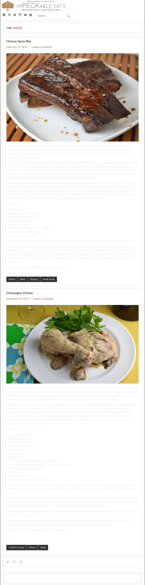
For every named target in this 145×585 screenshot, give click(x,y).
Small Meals (49, 279)
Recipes (34, 279)
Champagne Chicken (19, 293)
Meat (22, 279)
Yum (8, 272)
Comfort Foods (16, 547)
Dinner (12, 279)
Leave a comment (42, 47)
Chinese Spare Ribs (18, 41)
